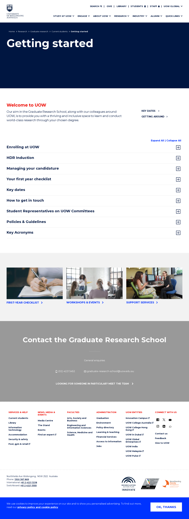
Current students (60, 31)
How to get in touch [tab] (25, 200)
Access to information (108, 441)
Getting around (153, 116)
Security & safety (18, 439)
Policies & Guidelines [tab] (27, 222)
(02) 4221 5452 (65, 371)
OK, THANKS (166, 507)
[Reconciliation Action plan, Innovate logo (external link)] (128, 484)
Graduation (102, 418)
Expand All (157, 140)
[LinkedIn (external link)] (164, 426)
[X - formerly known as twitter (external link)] (164, 420)
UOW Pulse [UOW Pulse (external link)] (132, 456)
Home (12, 31)
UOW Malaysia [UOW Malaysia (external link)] (134, 451)
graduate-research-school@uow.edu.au (109, 371)
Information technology (15, 428)
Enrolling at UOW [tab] (23, 147)
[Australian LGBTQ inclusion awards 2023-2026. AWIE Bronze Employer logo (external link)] (150, 483)
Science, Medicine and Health (79, 433)
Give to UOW (162, 443)
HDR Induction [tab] (20, 158)
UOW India (132, 446)
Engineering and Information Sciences (79, 426)
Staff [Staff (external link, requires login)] (153, 6)
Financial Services (106, 437)
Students (137, 6)
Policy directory (105, 427)
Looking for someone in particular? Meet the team (93, 383)
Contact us (161, 433)
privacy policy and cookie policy (37, 507)
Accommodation (17, 434)
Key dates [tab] (16, 190)
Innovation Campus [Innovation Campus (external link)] (136, 418)
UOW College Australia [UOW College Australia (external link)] (138, 423)
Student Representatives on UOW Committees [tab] (50, 211)
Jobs (99, 446)
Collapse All (173, 140)
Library (121, 6)
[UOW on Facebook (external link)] (158, 420)
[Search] (95, 6)
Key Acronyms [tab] (20, 232)
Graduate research (39, 31)
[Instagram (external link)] (158, 426)
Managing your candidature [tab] (33, 168)
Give (109, 6)
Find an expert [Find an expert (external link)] (46, 434)
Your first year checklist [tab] (29, 179)
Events (41, 430)
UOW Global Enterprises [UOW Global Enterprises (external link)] (132, 440)
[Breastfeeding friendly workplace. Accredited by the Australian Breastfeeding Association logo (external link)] (171, 484)
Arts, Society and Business (76, 419)
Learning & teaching (107, 432)
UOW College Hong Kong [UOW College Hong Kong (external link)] (136, 428)
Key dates (149, 111)
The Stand (44, 425)
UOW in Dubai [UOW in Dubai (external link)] (133, 434)
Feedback (160, 438)
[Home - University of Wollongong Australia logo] (15, 11)
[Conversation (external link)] (170, 426)
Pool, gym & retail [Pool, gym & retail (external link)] (18, 444)
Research (22, 31)
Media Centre (45, 420)
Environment (103, 423)
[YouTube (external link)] (170, 420)
